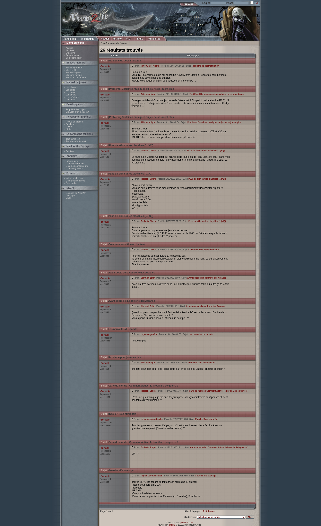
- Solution (69, 151)
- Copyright (70, 195)
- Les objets (70, 94)
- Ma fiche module (73, 75)
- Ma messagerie (72, 72)
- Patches (69, 124)
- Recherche (70, 183)
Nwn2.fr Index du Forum (114, 43)
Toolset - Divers (148, 151)
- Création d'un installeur (76, 112)
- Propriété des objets (75, 109)
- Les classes (71, 87)
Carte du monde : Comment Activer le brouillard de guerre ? (143, 385)
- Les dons (69, 92)
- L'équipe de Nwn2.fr (75, 193)
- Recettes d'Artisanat (75, 141)
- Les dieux (70, 99)
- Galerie (68, 126)
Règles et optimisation (152, 476)
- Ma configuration (73, 67)
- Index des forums (73, 178)
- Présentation (71, 161)
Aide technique (148, 94)
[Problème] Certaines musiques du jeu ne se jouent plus (141, 88)
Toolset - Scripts (149, 391)
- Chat (67, 198)
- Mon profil (70, 70)
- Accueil (68, 48)
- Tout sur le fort (72, 139)
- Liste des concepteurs (76, 166)
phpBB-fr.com (186, 522)
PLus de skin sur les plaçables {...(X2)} (130, 145)
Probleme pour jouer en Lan (124, 357)
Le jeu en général (149, 334)
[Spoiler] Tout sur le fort (122, 414)
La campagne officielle (152, 419)
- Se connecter (71, 55)
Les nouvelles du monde (122, 329)
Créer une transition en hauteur (126, 244)
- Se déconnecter (73, 58)
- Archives (69, 50)
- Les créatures (71, 97)
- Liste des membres (74, 180)
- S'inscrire (69, 53)
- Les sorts (69, 89)
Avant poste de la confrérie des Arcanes (131, 272)
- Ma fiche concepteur (75, 77)
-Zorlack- (105, 66)
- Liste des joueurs (73, 168)
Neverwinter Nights (150, 66)
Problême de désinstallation (124, 60)
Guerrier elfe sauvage (120, 470)
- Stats (67, 129)
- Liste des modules (74, 163)
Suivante (210, 511)
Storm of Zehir (148, 278)
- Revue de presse (73, 121)
